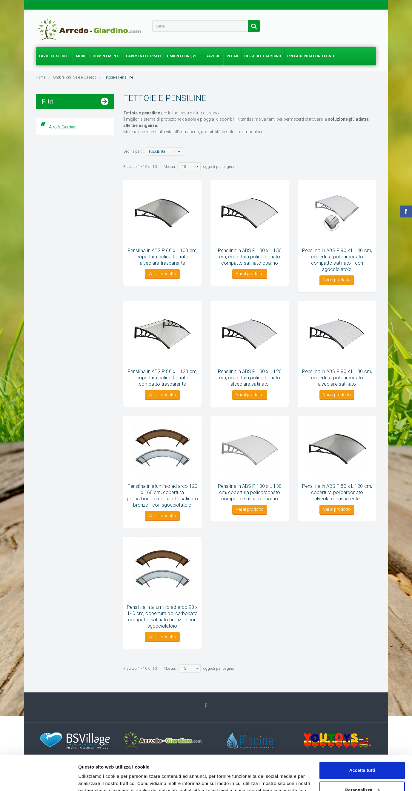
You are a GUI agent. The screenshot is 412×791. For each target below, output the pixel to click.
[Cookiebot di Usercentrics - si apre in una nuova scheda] (39, 779)
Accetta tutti (362, 735)
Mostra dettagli (94, 779)
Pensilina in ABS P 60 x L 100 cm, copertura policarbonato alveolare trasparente (162, 257)
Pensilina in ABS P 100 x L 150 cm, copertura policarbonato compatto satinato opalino (250, 257)
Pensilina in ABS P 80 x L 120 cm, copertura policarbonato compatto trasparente (162, 378)
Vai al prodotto (162, 273)
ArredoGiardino (62, 170)
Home (43, 77)
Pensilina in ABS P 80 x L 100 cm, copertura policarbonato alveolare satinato (337, 378)
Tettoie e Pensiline (118, 77)
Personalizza (362, 754)
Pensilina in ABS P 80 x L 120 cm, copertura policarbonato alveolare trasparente (337, 492)
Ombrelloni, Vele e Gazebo (77, 77)
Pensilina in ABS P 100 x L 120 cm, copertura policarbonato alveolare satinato (250, 378)
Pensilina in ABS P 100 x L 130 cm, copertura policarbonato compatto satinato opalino (250, 492)
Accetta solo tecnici (362, 774)
